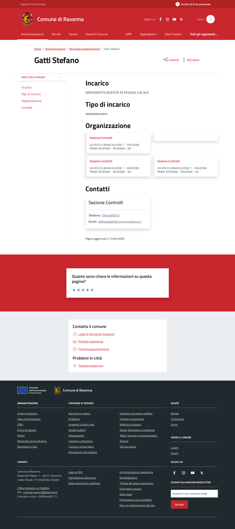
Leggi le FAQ (75, 472)
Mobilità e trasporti (130, 424)
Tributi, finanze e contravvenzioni (138, 435)
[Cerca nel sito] (210, 19)
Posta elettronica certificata (84, 483)
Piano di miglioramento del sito (137, 505)
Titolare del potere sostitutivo (136, 483)
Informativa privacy (130, 489)
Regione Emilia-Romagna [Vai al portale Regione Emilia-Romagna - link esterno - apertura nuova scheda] (33, 4)
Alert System (173, 34)
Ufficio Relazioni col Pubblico (33, 488)
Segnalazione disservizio (82, 478)
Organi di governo (27, 413)
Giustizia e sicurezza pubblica (136, 413)
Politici (21, 435)
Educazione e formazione (82, 452)
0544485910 (110, 215)
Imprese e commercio (132, 419)
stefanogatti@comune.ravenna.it (119, 221)
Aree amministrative (29, 419)
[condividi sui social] (171, 59)
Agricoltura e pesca (79, 413)
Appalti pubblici (77, 430)
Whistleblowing (128, 478)
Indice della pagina (41, 77)
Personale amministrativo (32, 441)
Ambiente (74, 419)
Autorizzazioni (76, 435)
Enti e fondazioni (26, 430)
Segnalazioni (148, 34)
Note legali (125, 494)
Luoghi (174, 448)
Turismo (124, 441)
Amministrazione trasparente (136, 472)
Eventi (174, 453)
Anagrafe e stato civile (81, 424)
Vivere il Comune (97, 34)
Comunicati (177, 419)
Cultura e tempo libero (81, 447)
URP (129, 34)
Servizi (73, 34)
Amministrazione (32, 34)
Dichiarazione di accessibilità (135, 500)
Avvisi (174, 424)
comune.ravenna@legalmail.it (40, 492)
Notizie (175, 413)
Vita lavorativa (128, 447)
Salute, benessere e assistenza (137, 430)
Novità (56, 34)
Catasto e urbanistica (80, 441)
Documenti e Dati (27, 447)
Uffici (20, 424)
